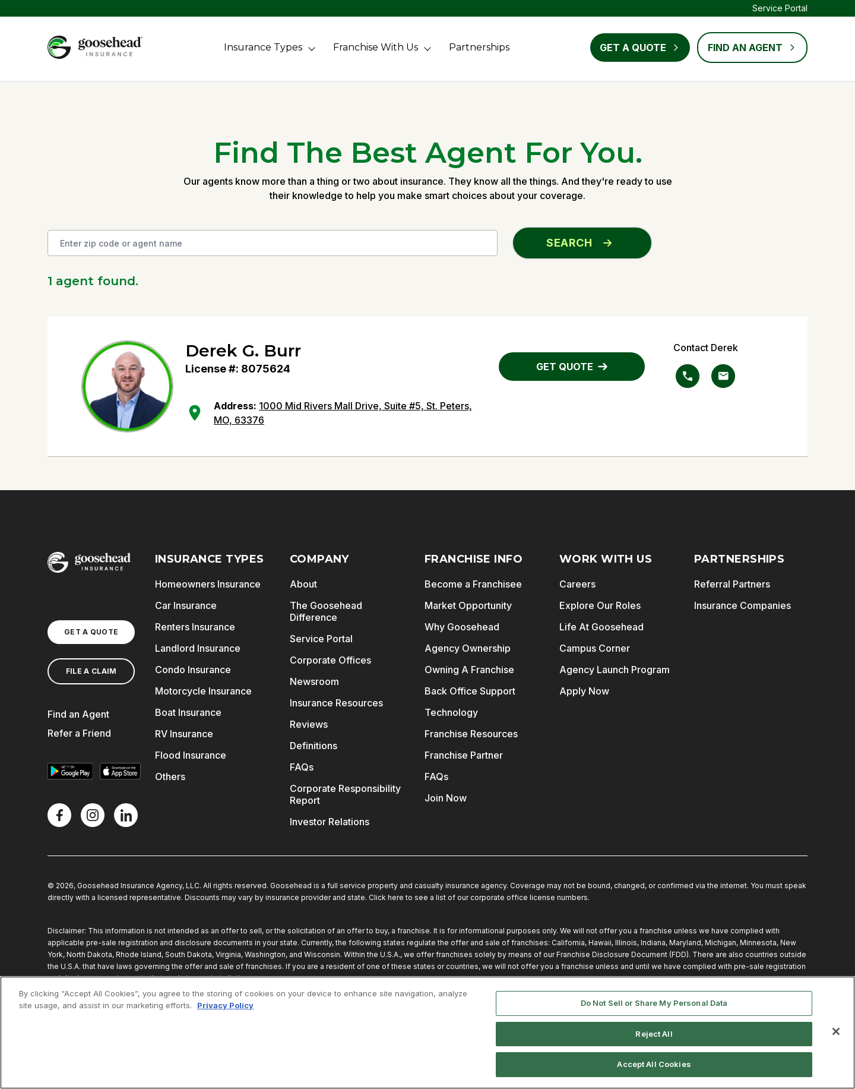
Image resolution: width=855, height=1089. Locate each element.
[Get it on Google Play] (70, 771)
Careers (577, 584)
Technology (451, 712)
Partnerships (479, 47)
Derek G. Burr (243, 350)
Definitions (313, 746)
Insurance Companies (742, 605)
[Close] (836, 1031)
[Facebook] (59, 815)
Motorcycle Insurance (203, 691)
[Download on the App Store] (120, 771)
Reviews (309, 724)
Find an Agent (78, 714)
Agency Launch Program (614, 670)
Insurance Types (263, 47)
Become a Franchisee (473, 584)
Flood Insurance (190, 755)
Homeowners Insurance (208, 584)
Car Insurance (186, 605)
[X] (92, 815)
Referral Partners (732, 584)
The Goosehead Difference (326, 611)
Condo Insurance (193, 670)
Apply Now (584, 691)
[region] (427, 1032)
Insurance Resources (336, 703)
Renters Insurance (195, 627)
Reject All (653, 1034)
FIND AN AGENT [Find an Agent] (752, 47)
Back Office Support (470, 691)
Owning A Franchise (469, 670)
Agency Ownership (468, 648)
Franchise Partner (464, 755)
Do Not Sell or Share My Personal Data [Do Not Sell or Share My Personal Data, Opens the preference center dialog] (654, 1003)
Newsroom (314, 681)
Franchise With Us (375, 47)
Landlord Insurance (197, 648)
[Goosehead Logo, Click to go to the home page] (95, 47)
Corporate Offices (330, 660)
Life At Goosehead (601, 627)
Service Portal (780, 8)
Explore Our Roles (600, 605)
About (303, 584)
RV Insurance (184, 734)
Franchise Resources (471, 734)
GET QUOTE (571, 367)
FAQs (302, 767)
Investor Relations (329, 822)
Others (170, 776)
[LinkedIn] (126, 815)
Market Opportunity (468, 605)
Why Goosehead (462, 627)
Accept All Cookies (654, 1064)
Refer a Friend (79, 733)
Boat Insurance (188, 712)
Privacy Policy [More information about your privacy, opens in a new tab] (225, 1005)
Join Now (446, 798)
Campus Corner (594, 648)
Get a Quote (640, 47)
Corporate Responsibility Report (345, 794)
